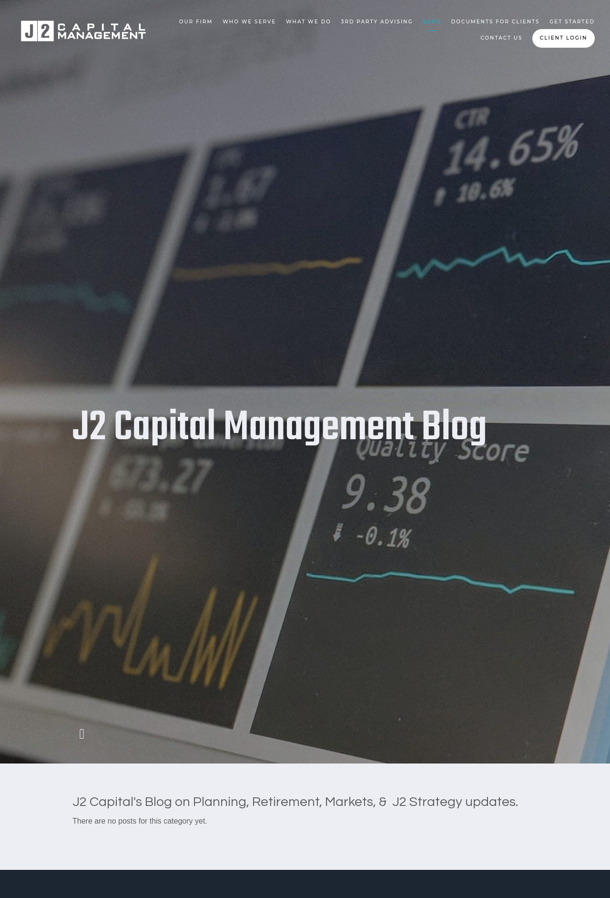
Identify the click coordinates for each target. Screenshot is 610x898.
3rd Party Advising (377, 22)
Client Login (564, 38)
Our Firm (196, 22)
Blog (432, 22)
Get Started (572, 22)
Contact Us (501, 38)
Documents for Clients (495, 22)
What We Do (308, 22)
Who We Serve (249, 22)
